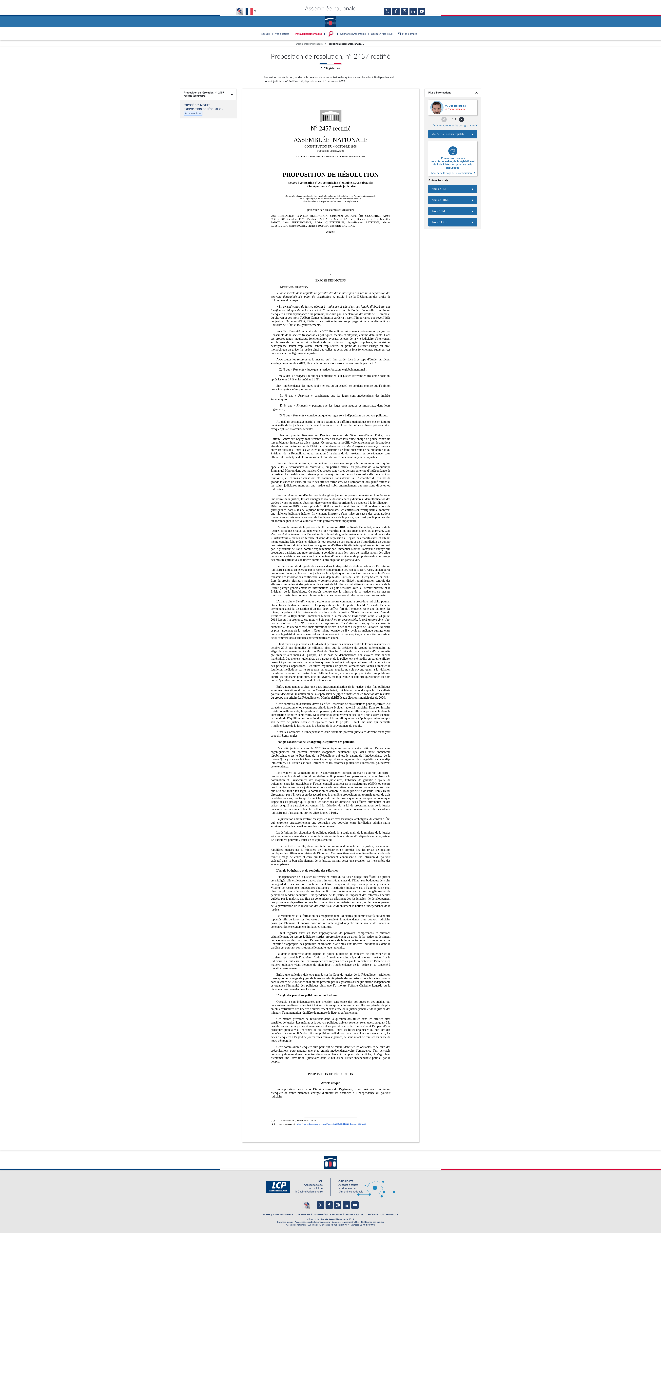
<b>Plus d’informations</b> (452, 92)
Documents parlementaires (309, 44)
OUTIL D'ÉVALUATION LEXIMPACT (378, 1215)
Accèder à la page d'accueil (330, 20)
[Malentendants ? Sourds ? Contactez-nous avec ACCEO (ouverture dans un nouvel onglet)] (306, 1205)
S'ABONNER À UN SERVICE (343, 1215)
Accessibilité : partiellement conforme (312, 1222)
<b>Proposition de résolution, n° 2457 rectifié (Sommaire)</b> (208, 94)
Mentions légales (285, 1222)
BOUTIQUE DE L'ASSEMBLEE (277, 1215)
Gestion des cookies (374, 1222)
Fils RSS (360, 1222)
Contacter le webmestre (343, 1222)
